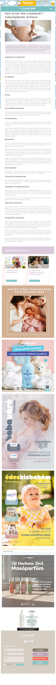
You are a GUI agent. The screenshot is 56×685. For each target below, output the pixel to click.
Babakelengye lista (8, 551)
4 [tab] (30, 284)
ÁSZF (21, 683)
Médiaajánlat (26, 683)
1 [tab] (25, 284)
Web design (6, 681)
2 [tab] (27, 284)
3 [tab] (29, 284)
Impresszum (17, 683)
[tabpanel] (16, 270)
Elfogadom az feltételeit (9, 665)
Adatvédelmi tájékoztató (8, 683)
